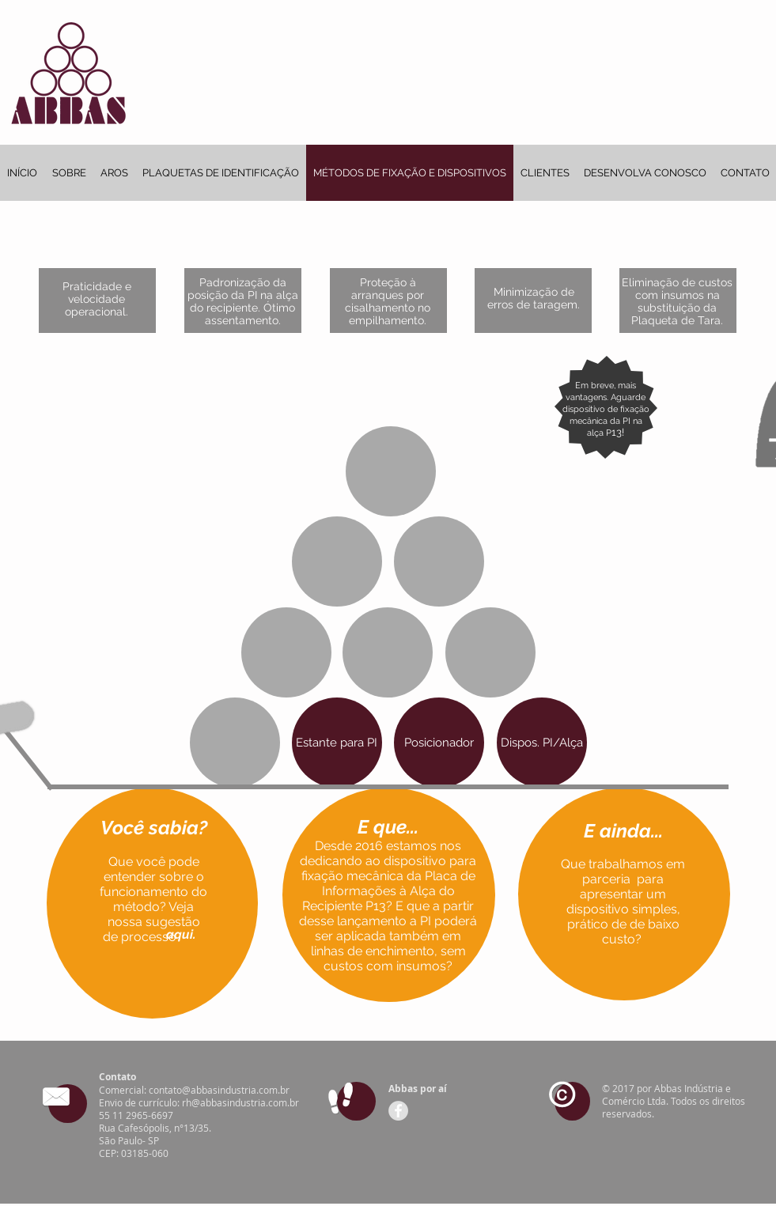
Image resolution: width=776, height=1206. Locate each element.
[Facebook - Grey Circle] (398, 1111)
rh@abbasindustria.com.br (240, 1102)
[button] (181, 935)
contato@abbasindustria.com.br (219, 1089)
